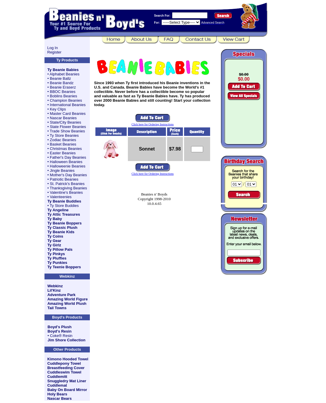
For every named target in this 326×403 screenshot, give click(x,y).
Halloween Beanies (66, 162)
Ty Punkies (57, 262)
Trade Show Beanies (67, 131)
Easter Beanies (63, 153)
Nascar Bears (59, 398)
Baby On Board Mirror (67, 390)
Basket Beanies (63, 144)
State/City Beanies (65, 122)
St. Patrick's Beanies (67, 183)
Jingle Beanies (62, 170)
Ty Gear (54, 240)
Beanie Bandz (61, 83)
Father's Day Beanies (68, 157)
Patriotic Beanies (64, 179)
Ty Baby (54, 219)
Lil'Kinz (54, 290)
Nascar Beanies (63, 118)
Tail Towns (56, 308)
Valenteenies (60, 197)
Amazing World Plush (66, 303)
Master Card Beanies (67, 113)
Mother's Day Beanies (68, 175)
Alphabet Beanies (65, 74)
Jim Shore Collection (66, 340)
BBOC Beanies (62, 91)
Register (54, 52)
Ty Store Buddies (64, 205)
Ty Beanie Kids (60, 232)
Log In (52, 48)
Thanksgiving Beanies (68, 188)
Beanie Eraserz (63, 87)
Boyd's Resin (60, 331)
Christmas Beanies (66, 148)
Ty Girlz (54, 245)
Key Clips (58, 109)
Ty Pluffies (56, 258)
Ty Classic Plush (62, 227)
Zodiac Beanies (63, 140)
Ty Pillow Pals (60, 249)
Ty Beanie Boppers (64, 223)
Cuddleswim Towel (64, 372)
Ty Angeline (57, 210)
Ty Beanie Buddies (64, 201)
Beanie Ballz (60, 78)
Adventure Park (61, 295)
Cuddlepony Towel (64, 363)
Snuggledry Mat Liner (66, 381)
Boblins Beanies (63, 96)
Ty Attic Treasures (63, 214)
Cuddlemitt (57, 376)
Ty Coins (55, 236)
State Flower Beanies (68, 126)
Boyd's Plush (60, 327)
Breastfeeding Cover (66, 368)
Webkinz (55, 286)
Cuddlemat (57, 385)
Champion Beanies (66, 100)
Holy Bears (57, 394)
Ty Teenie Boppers (64, 267)
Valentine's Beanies (66, 192)
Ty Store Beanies (64, 135)
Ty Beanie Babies (63, 70)
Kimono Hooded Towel (67, 359)
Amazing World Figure (67, 299)
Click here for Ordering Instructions (153, 124)
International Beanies (67, 105)
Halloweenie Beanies (67, 166)
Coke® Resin (61, 335)
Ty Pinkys (56, 254)
